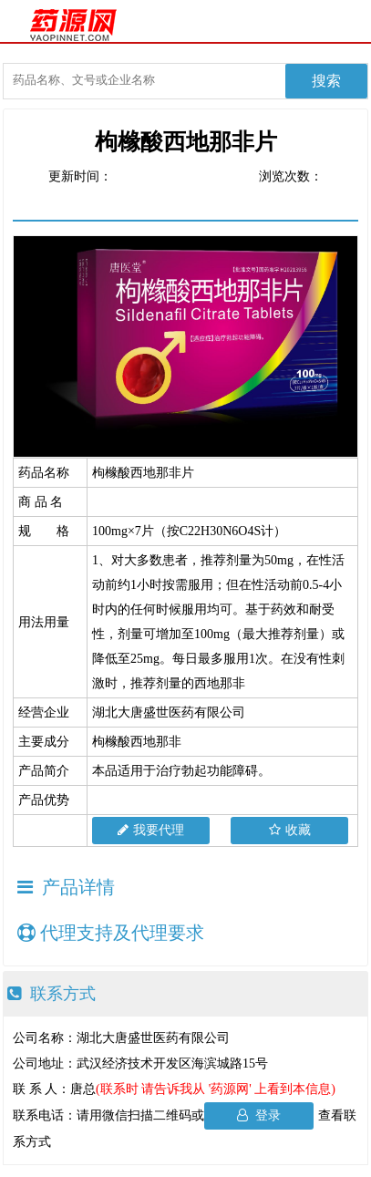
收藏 (290, 830)
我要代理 (151, 830)
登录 (259, 1115)
